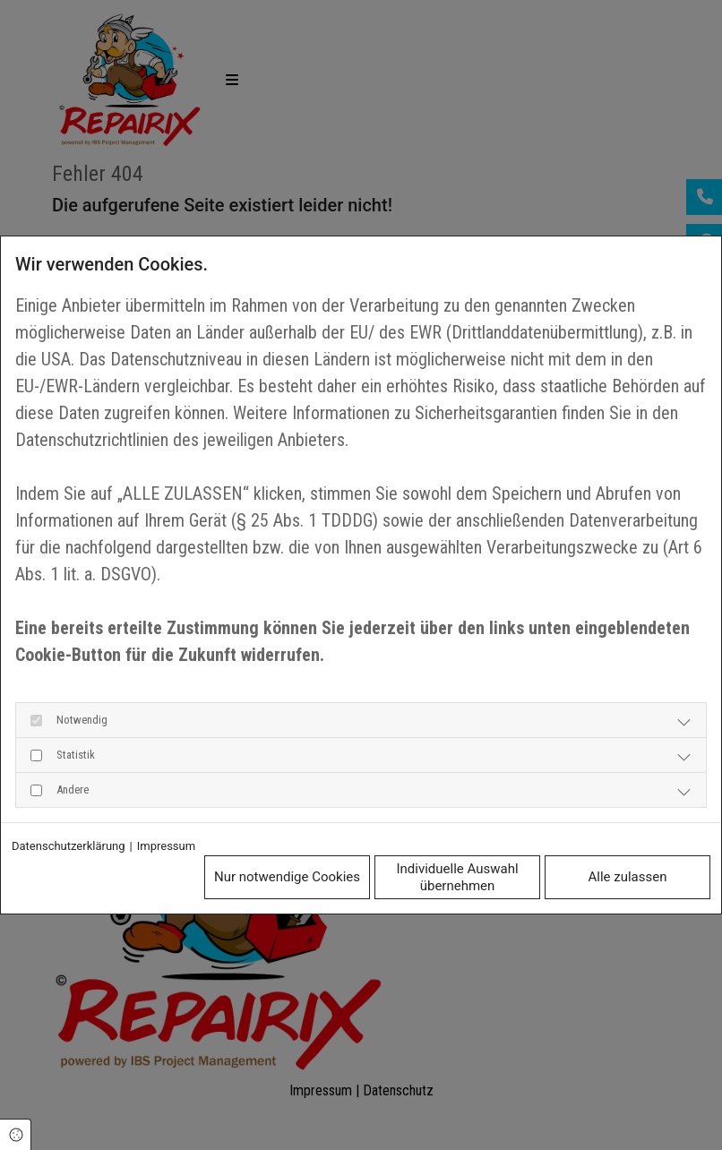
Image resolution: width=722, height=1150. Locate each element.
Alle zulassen (628, 877)
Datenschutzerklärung (68, 846)
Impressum (166, 846)
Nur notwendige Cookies (287, 877)
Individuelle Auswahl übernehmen (457, 877)
